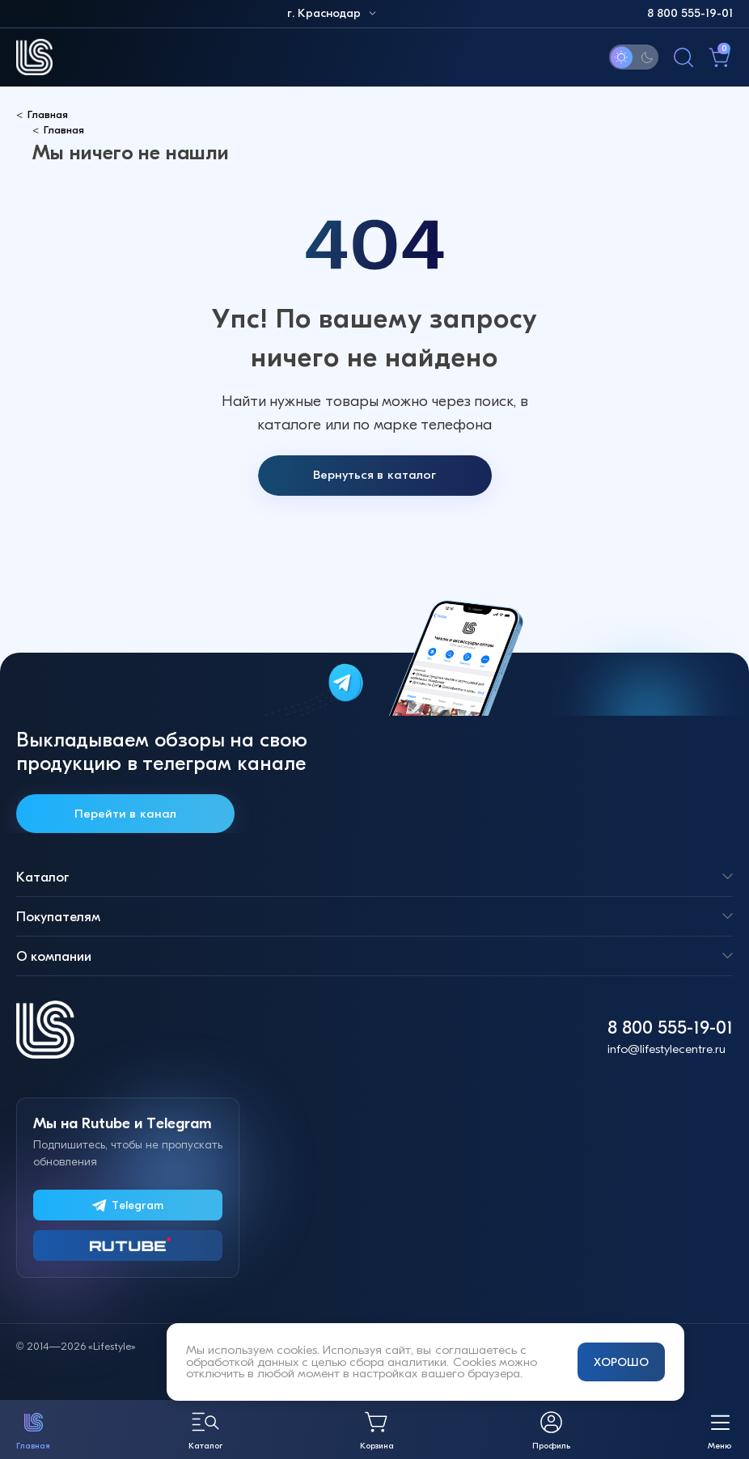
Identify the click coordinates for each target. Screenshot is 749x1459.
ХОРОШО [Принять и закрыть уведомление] (621, 1361)
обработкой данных (242, 1361)
